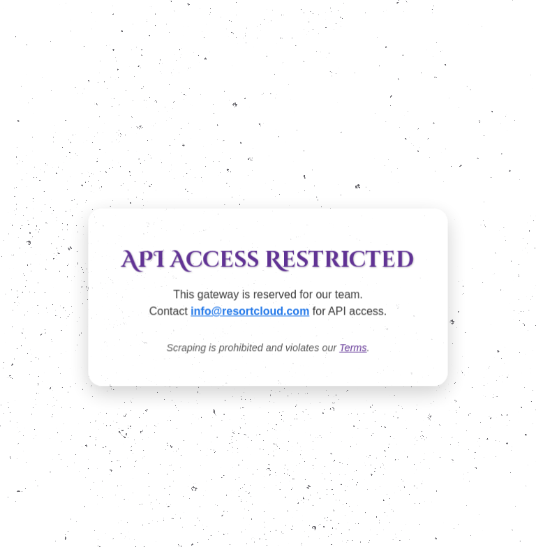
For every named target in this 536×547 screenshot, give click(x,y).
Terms (352, 348)
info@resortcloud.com (250, 312)
